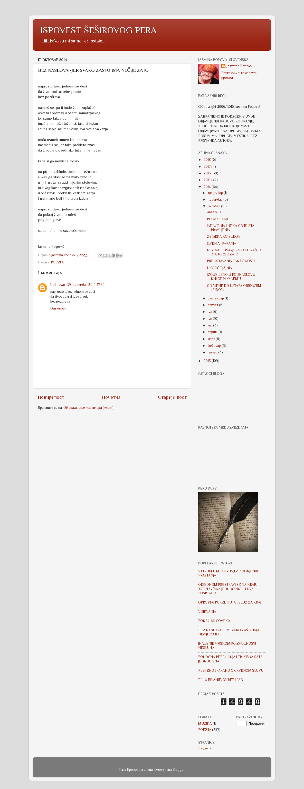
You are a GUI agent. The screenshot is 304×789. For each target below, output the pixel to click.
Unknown (57, 285)
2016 (208, 173)
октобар (214, 206)
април (212, 332)
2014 (208, 187)
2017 (207, 167)
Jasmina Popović (239, 66)
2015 (207, 180)
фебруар (215, 346)
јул (210, 312)
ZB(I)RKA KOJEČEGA (223, 236)
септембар (216, 298)
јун (210, 319)
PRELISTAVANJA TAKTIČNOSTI (231, 261)
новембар (215, 199)
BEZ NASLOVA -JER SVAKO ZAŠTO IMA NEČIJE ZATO (234, 252)
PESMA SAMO (218, 219)
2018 (208, 160)
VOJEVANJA (207, 612)
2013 (208, 361)
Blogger (179, 770)
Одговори (58, 308)
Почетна (111, 397)
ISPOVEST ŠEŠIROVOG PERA (98, 30)
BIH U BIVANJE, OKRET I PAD (220, 680)
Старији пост (172, 397)
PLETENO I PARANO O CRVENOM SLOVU (230, 670)
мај (210, 325)
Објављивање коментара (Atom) (88, 408)
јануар (213, 352)
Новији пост (51, 397)
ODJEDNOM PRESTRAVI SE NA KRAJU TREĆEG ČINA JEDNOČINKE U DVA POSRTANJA (228, 589)
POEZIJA (57, 262)
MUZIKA (205, 723)
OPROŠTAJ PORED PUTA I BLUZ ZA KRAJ (229, 602)
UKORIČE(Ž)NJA (219, 268)
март (212, 339)
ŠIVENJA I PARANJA (221, 243)
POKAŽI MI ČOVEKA (214, 621)
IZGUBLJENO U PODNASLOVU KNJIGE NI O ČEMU (231, 277)
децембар (216, 193)
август (213, 305)
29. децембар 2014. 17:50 (85, 285)
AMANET (214, 212)
